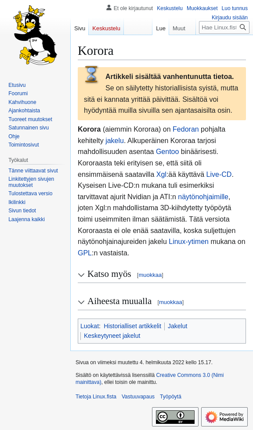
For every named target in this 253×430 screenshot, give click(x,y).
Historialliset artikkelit (132, 326)
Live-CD (219, 174)
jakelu (114, 140)
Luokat (89, 326)
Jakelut (177, 326)
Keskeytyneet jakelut (112, 335)
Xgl (161, 174)
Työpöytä (170, 397)
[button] (26, 219)
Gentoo (167, 151)
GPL (85, 253)
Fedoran (186, 129)
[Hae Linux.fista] (224, 27)
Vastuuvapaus (138, 397)
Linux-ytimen (189, 241)
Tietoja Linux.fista (96, 397)
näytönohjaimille (203, 197)
